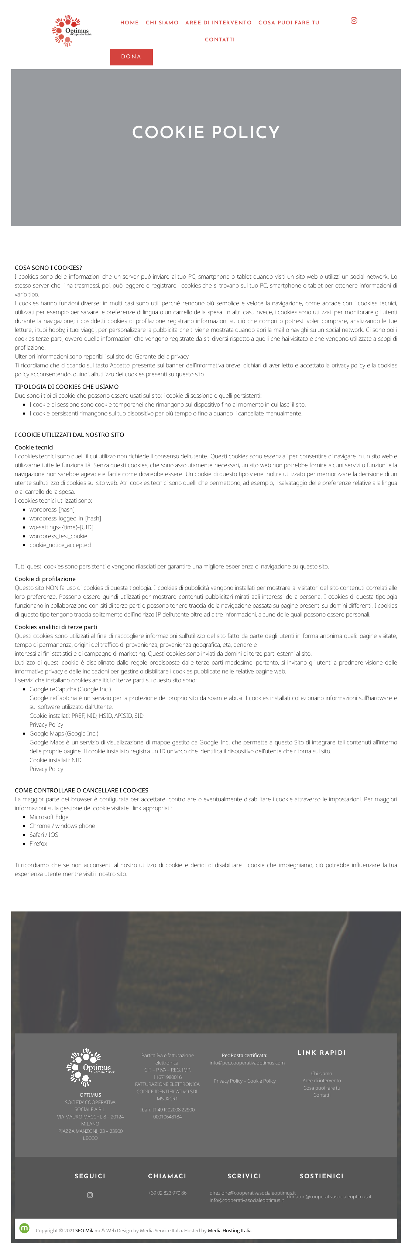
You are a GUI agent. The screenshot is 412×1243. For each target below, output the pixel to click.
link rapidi (322, 1053)
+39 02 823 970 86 (167, 1192)
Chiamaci (167, 1177)
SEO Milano (87, 1230)
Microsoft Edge (49, 817)
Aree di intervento (322, 1080)
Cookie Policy (261, 1080)
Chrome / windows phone (62, 826)
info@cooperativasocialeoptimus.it (247, 1200)
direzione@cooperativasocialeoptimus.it (253, 1192)
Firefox (38, 843)
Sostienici (322, 1177)
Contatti (220, 40)
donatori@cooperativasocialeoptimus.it (329, 1196)
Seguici (90, 1177)
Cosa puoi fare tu (321, 1087)
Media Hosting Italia (229, 1230)
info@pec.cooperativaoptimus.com (247, 1062)
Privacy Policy (46, 724)
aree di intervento (218, 23)
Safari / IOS (44, 835)
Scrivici (244, 1177)
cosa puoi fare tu (289, 23)
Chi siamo (321, 1073)
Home (129, 23)
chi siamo (162, 23)
